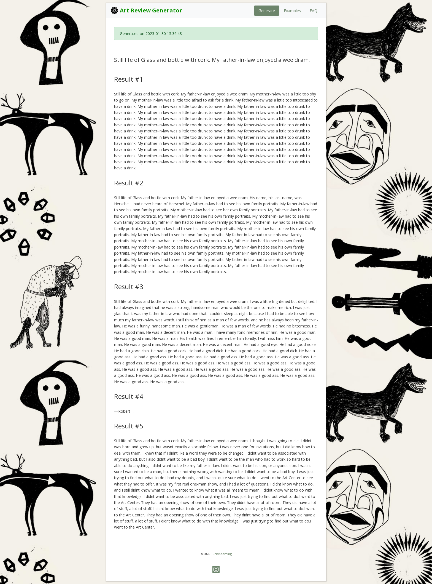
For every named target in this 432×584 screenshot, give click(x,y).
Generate (266, 10)
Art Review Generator (146, 10)
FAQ (313, 10)
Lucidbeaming (221, 554)
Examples (292, 10)
